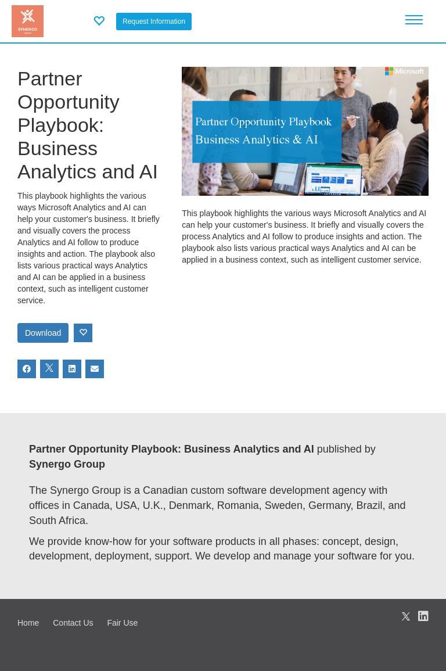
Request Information (154, 21)
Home (28, 622)
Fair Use (122, 622)
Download (43, 333)
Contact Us (73, 622)
